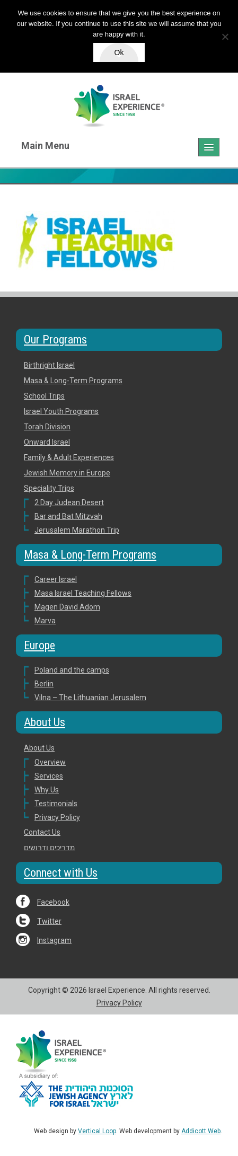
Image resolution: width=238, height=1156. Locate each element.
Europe (39, 645)
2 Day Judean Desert (69, 502)
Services (48, 776)
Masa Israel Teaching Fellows (82, 593)
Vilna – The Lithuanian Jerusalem (90, 697)
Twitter (49, 921)
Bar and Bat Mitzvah (68, 516)
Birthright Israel (49, 365)
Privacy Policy (57, 817)
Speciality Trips (49, 488)
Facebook (53, 902)
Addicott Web (201, 1131)
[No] (224, 36)
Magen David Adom (67, 607)
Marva (45, 620)
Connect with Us (61, 872)
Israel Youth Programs (61, 411)
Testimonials (55, 803)
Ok (119, 52)
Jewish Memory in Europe (67, 473)
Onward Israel (47, 442)
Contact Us (42, 832)
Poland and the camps (71, 670)
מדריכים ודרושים (49, 847)
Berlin (44, 684)
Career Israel (55, 579)
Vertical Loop (97, 1131)
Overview (50, 762)
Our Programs (55, 339)
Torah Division (47, 426)
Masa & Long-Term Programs (73, 380)
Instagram (54, 940)
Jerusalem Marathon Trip (76, 530)
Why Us (46, 790)
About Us (44, 722)
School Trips (44, 396)
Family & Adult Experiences (69, 457)
